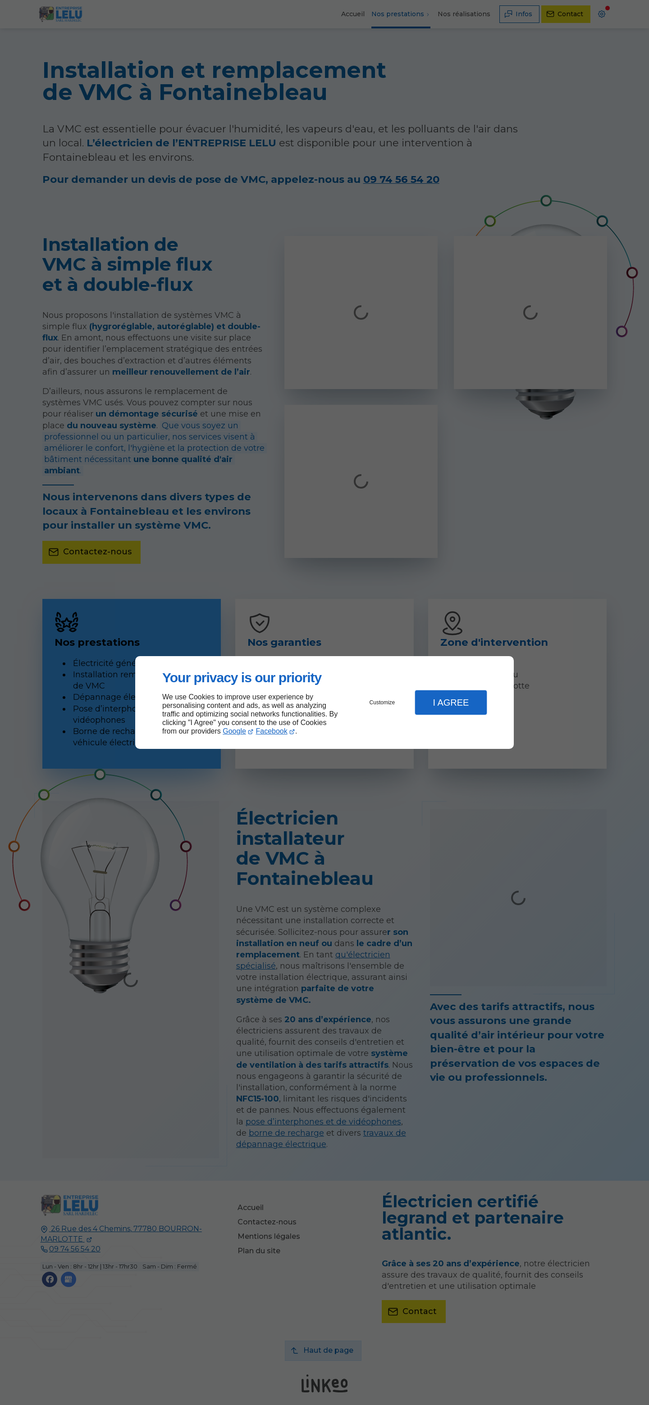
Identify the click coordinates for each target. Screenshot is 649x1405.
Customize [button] (382, 702)
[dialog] (324, 702)
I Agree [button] (451, 702)
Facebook (272, 731)
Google (234, 731)
